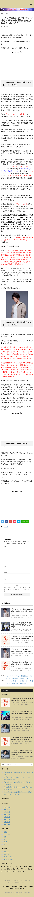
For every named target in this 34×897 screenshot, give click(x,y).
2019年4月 (7, 824)
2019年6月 (7, 819)
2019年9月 (7, 812)
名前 (5, 566)
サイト (5, 579)
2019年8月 (7, 814)
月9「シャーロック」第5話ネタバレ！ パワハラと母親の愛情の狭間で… (21, 713)
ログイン (6, 852)
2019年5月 (7, 822)
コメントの (8, 857)
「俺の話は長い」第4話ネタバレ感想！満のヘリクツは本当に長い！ (22, 664)
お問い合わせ (7, 880)
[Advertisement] (17, 66)
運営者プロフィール (20, 882)
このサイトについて (17, 880)
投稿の (7, 854)
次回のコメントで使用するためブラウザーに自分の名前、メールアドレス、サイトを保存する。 (17, 589)
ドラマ (6, 527)
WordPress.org (8, 859)
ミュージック (7, 834)
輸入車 (5, 844)
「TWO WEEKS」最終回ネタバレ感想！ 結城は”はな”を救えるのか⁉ (22, 611)
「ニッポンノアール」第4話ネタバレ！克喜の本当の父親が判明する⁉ (22, 725)
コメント (6, 546)
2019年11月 (7, 807)
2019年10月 (7, 809)
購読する (5, 690)
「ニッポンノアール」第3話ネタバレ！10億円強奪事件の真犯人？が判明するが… (22, 752)
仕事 (5, 837)
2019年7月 (7, 817)
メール (6, 572)
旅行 (5, 839)
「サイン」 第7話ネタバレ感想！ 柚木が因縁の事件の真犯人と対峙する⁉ (22, 625)
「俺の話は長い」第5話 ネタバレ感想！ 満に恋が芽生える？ (22, 699)
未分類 (5, 842)
